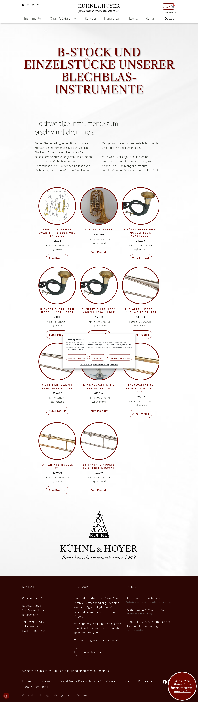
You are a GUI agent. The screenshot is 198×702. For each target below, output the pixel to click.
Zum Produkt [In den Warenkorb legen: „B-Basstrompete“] (99, 252)
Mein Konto (170, 12)
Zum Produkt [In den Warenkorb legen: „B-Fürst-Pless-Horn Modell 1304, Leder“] (57, 334)
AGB (101, 681)
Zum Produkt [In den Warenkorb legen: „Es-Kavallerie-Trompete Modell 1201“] (140, 414)
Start (95, 43)
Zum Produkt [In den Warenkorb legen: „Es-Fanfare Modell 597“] (57, 490)
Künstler (90, 18)
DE (33, 5)
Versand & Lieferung (35, 695)
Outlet (169, 18)
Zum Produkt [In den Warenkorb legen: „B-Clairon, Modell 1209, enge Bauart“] (57, 411)
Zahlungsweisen (63, 695)
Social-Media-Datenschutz (77, 681)
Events (133, 18)
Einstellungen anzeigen (120, 358)
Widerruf (82, 695)
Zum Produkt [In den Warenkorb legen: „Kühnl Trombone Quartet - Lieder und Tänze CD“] (57, 258)
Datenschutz (48, 681)
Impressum (114, 364)
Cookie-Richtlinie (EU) (120, 681)
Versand (60, 249)
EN (38, 5)
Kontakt (151, 18)
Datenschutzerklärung (101, 364)
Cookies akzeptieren (76, 358)
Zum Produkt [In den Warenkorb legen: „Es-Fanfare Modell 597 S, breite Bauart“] (99, 490)
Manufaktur (112, 18)
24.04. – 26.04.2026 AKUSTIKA (145, 610)
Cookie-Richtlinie (86, 364)
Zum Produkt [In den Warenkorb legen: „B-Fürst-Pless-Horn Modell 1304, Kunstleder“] (140, 258)
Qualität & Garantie (63, 18)
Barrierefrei (145, 681)
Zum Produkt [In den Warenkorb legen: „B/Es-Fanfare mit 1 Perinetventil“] (99, 411)
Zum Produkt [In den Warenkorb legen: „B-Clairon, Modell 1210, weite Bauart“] (140, 334)
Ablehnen (98, 358)
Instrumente (33, 18)
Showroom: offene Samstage (145, 598)
